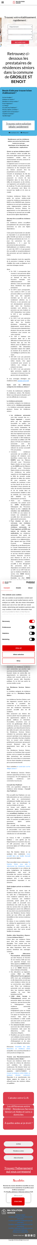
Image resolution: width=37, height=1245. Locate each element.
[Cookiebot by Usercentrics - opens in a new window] (26, 582)
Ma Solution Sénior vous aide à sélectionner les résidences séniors (18, 864)
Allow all (18, 648)
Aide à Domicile (18, 1158)
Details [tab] (18, 588)
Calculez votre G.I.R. (18, 1097)
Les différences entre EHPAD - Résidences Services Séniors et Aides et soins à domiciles (18, 1110)
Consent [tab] (7, 588)
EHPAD (18, 1144)
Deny (18, 661)
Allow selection (18, 654)
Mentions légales (20, 1215)
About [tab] (30, 588)
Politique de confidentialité (20, 1232)
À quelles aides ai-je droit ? (18, 1123)
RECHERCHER (20, 42)
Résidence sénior (18, 1151)
